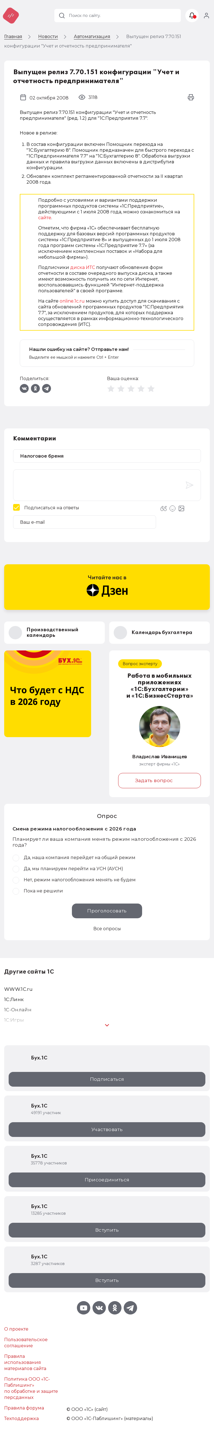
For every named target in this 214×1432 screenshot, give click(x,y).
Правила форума (24, 1408)
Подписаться (107, 1079)
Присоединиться (107, 1179)
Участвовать (107, 1129)
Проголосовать (107, 911)
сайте (44, 217)
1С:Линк (14, 999)
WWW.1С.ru (18, 989)
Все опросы (107, 928)
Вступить (107, 1230)
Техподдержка (21, 1418)
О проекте (16, 1329)
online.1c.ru (72, 301)
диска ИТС (82, 267)
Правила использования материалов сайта (25, 1362)
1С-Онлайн (17, 1009)
